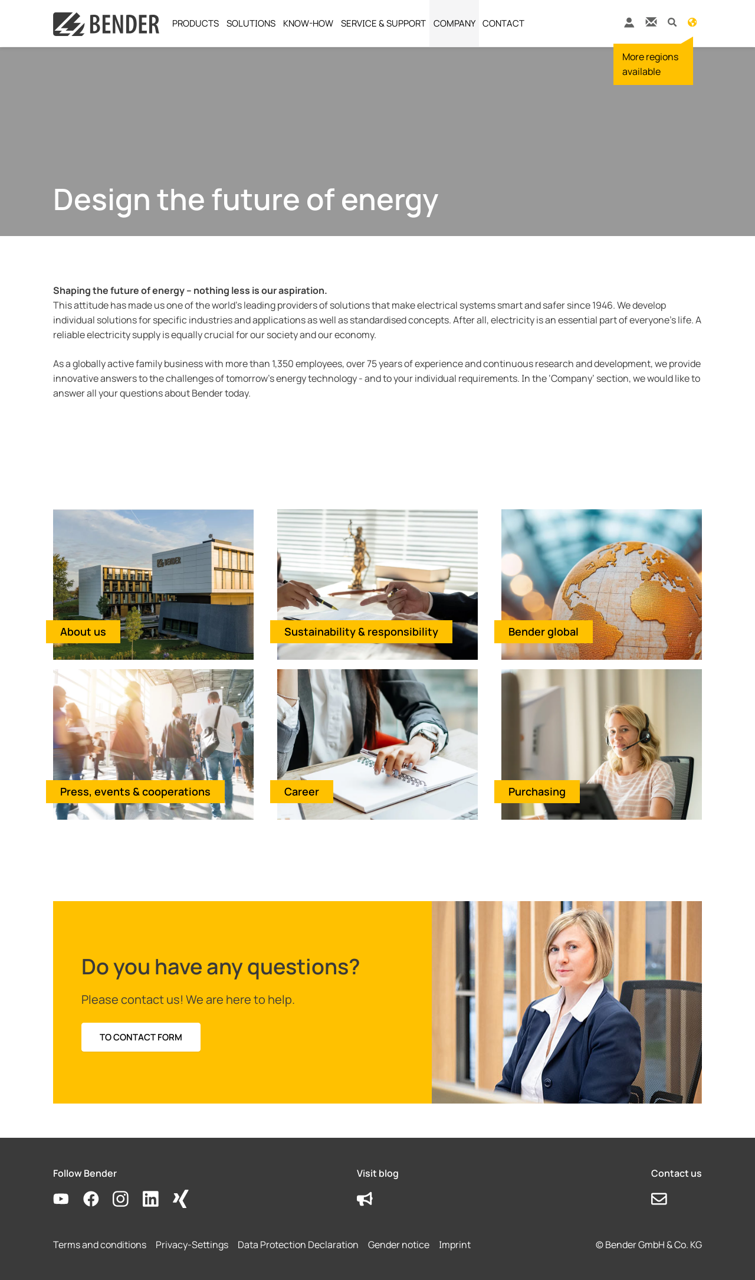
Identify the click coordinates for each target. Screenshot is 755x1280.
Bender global (543, 631)
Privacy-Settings (192, 1244)
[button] (672, 21)
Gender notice (398, 1244)
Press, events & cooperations (135, 791)
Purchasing (537, 791)
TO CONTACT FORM (141, 1037)
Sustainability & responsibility (361, 631)
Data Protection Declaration (298, 1244)
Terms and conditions (99, 1244)
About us (83, 631)
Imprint (455, 1244)
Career (301, 791)
